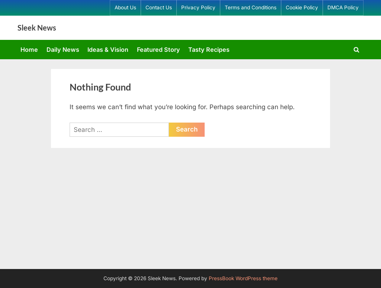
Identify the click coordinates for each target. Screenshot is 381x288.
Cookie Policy (302, 7)
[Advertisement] (190, 213)
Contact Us (158, 7)
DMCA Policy (343, 7)
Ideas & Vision (107, 49)
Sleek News (36, 27)
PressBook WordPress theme (243, 278)
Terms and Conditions (250, 7)
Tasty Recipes (209, 49)
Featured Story (158, 49)
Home (29, 49)
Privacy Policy (198, 7)
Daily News (63, 49)
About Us (125, 7)
